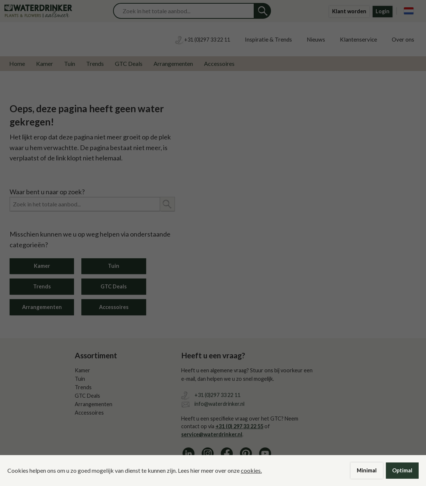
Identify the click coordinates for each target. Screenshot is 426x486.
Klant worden (349, 11)
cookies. (251, 470)
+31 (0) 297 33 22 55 (239, 426)
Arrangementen (173, 63)
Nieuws (316, 39)
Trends (95, 63)
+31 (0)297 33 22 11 (217, 395)
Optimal (402, 470)
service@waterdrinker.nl (211, 434)
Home (17, 63)
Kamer (44, 63)
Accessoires (219, 63)
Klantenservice (358, 39)
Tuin (69, 63)
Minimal (367, 470)
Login (383, 11)
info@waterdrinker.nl (219, 404)
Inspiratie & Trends (268, 39)
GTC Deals (128, 63)
